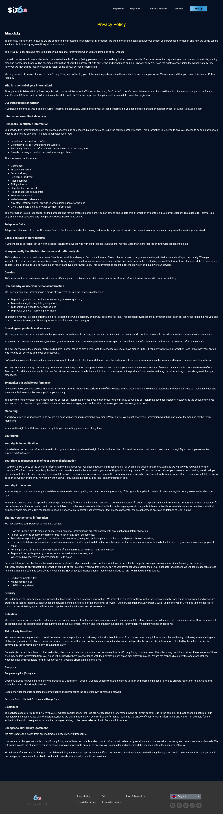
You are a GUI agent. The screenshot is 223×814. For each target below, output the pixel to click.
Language (178, 8)
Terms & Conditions (157, 8)
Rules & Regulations (135, 796)
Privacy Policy (83, 796)
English (179, 796)
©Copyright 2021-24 (37, 804)
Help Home (118, 8)
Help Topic (135, 8)
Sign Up (198, 8)
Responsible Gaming (111, 802)
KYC (103, 796)
